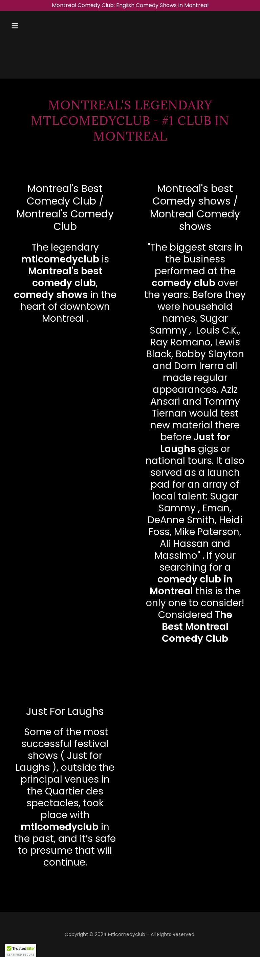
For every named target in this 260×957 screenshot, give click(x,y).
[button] (36, 26)
